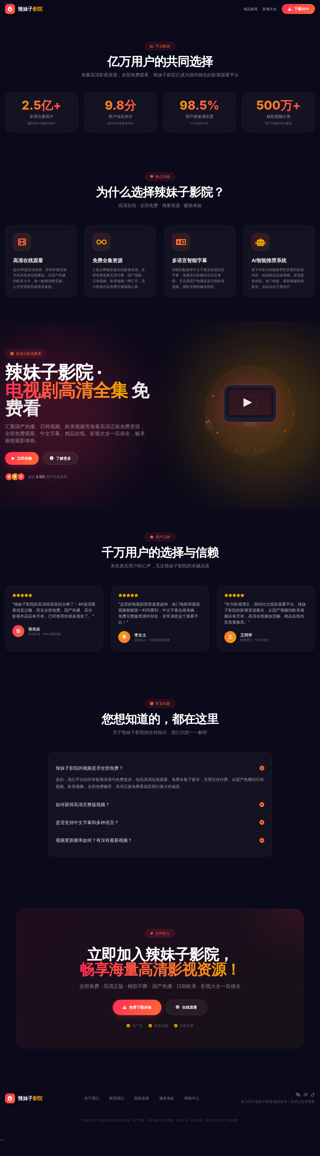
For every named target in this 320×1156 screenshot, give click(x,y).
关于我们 (91, 1110)
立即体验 (26, 464)
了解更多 (73, 464)
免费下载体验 (136, 1019)
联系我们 (116, 1110)
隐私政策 (141, 1110)
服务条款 (166, 1110)
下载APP (297, 8)
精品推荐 (248, 9)
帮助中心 (191, 1110)
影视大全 (267, 9)
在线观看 (188, 1019)
